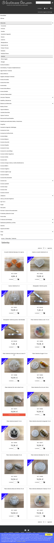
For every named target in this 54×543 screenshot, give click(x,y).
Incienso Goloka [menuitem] (4, 157)
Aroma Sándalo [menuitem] (4, 91)
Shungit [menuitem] (3, 62)
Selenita (14, 238)
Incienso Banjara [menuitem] (4, 139)
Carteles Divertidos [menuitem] (5, 112)
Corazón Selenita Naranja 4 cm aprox (14, 252)
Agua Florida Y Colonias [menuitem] (6, 70)
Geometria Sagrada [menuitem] (6, 34)
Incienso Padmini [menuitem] (4, 174)
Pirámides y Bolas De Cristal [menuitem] (7, 213)
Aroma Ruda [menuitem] (3, 85)
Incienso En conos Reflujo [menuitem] (6, 151)
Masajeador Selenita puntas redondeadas (14, 319)
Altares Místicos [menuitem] (4, 73)
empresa (11, 532)
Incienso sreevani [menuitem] (4, 192)
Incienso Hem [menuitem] (3, 160)
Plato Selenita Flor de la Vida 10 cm (14, 387)
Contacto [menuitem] (40, 8)
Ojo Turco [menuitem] (2, 201)
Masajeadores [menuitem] (4, 42)
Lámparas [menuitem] (3, 195)
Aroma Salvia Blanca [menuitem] (5, 88)
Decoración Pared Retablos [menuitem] (7, 118)
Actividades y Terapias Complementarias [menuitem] (10, 67)
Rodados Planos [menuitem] (5, 53)
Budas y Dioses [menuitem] (4, 106)
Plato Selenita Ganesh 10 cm (14, 421)
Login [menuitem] (46, 8)
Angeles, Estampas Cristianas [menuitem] (7, 76)
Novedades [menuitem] (3, 15)
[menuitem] (17, 3)
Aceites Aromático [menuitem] (4, 64)
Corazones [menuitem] (3, 26)
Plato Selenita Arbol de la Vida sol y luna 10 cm (14, 354)
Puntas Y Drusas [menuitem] (5, 48)
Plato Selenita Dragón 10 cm (39, 353)
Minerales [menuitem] (3, 23)
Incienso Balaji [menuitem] (3, 136)
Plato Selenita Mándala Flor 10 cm (40, 455)
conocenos (28, 532)
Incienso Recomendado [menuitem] (6, 177)
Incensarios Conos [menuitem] (4, 130)
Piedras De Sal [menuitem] (4, 45)
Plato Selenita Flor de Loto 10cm (40, 387)
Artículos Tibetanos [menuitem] (5, 97)
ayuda (22, 532)
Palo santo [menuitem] (2, 207)
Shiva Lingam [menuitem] (4, 59)
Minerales (8, 238)
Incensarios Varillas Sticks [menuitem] (6, 133)
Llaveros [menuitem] (3, 39)
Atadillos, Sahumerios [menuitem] (5, 100)
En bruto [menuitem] (3, 28)
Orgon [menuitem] (2, 204)
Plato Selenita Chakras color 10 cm (40, 319)
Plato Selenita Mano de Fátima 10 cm (14, 488)
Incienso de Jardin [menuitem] (4, 142)
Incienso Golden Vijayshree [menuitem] (7, 154)
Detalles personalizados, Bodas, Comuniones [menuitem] (11, 121)
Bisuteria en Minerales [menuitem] (6, 103)
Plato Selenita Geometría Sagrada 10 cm (40, 421)
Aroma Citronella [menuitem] (4, 79)
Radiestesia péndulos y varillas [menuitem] (8, 222)
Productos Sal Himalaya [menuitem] (6, 219)
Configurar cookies (21, 541)
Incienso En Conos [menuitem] (4, 148)
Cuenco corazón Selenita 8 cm (40, 252)
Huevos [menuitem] (2, 37)
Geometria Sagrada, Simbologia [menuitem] (45, 12)
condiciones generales (42, 532)
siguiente (49, 248)
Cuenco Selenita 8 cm (14, 286)
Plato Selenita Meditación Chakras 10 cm (40, 488)
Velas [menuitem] (2, 231)
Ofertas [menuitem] (2, 18)
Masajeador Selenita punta (40, 286)
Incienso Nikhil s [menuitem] (4, 165)
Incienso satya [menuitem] (3, 186)
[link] (25, 530)
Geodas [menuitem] (3, 31)
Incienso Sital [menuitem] (3, 189)
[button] (52, 2)
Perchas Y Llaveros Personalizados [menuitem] (8, 210)
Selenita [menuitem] (3, 56)
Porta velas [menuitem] (3, 216)
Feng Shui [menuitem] (2, 124)
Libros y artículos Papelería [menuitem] (7, 198)
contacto (17, 532)
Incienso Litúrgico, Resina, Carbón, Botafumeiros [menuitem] (12, 163)
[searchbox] (43, 2)
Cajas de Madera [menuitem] (4, 109)
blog (34, 532)
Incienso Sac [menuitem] (4, 180)
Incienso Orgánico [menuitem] (4, 168)
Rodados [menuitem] (3, 50)
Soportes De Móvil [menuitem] (4, 228)
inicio (5, 532)
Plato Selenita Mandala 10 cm (14, 455)
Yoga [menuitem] (1, 234)
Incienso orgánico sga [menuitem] (5, 171)
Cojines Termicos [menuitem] (4, 115)
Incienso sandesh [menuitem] (4, 183)
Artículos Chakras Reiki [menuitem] (5, 94)
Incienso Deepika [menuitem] (4, 145)
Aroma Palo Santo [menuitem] (4, 82)
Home (2, 238)
